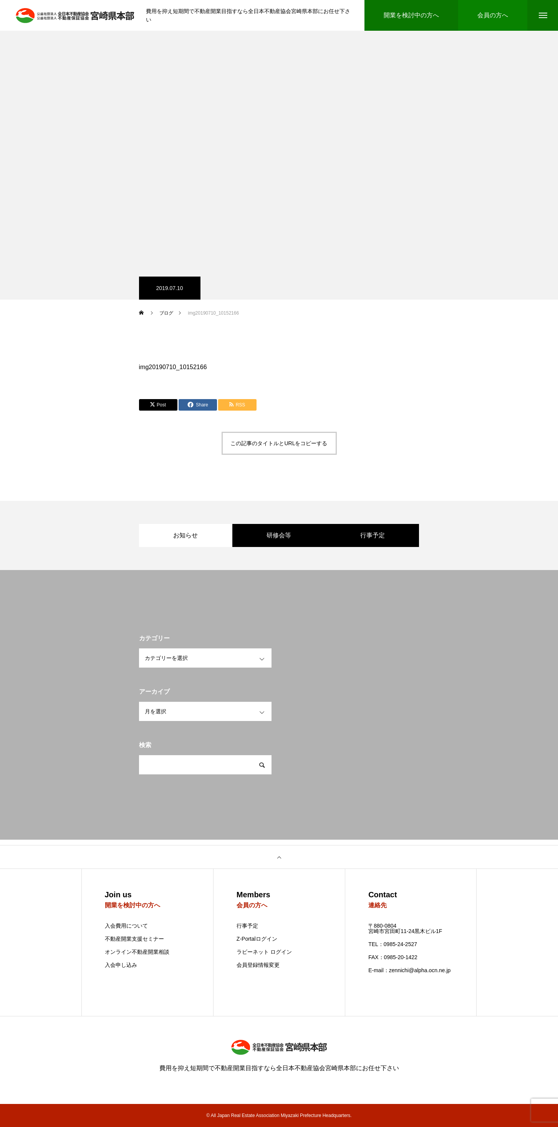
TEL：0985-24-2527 (392, 944)
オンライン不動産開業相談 (137, 952)
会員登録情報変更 (258, 965)
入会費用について (126, 925)
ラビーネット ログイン (264, 952)
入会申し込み (121, 965)
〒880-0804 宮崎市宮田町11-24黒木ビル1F (405, 928)
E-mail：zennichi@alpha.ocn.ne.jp (409, 970)
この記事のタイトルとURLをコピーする (278, 443)
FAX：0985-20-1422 (392, 957)
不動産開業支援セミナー (134, 938)
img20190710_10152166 (173, 367)
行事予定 (247, 925)
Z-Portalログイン (257, 938)
